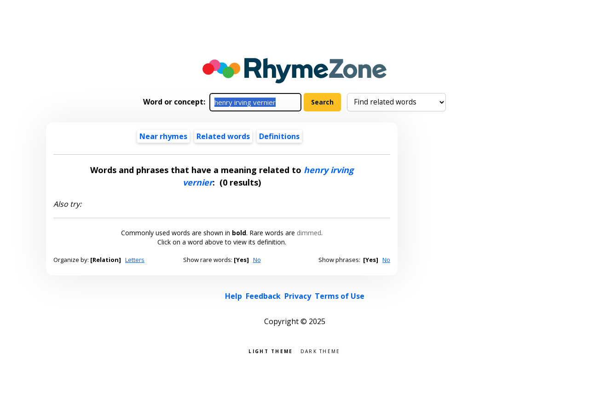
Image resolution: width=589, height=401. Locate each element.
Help (233, 296)
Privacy (297, 296)
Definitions (279, 136)
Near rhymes (163, 136)
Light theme (270, 350)
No (257, 260)
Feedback (263, 296)
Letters (134, 260)
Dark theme (320, 350)
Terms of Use (339, 296)
